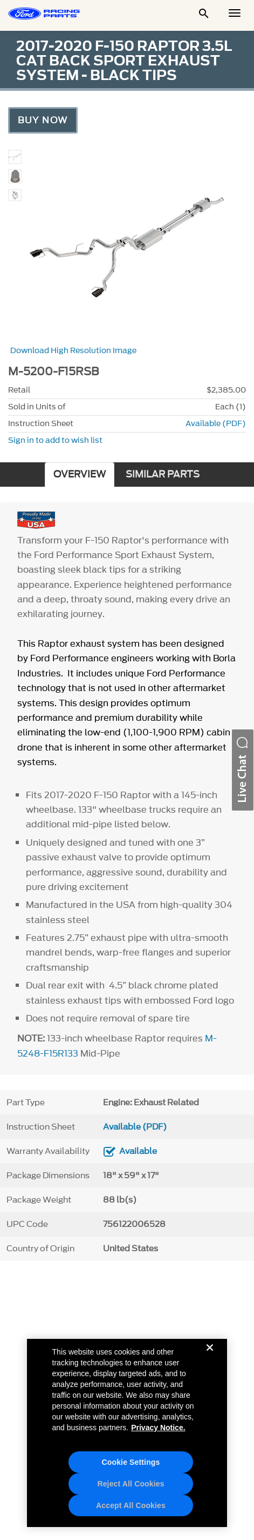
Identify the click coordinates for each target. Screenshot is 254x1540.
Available (138, 1151)
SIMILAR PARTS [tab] (163, 474)
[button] (242, 770)
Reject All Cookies (130, 1483)
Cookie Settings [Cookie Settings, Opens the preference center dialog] (131, 1462)
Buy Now (43, 120)
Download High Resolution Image (73, 350)
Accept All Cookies (131, 1505)
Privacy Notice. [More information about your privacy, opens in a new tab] (158, 1427)
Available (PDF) (216, 423)
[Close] (210, 1356)
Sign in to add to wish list (55, 440)
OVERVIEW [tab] (79, 474)
